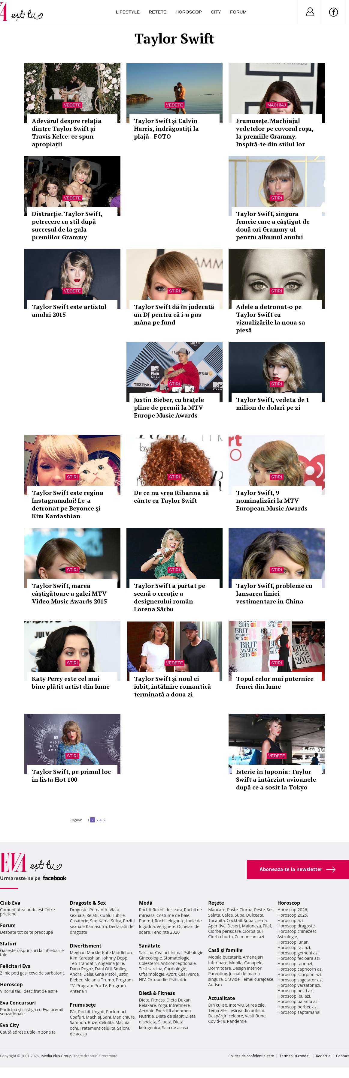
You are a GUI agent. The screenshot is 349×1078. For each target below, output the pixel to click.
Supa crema (255, 920)
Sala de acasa (175, 1027)
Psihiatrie (178, 979)
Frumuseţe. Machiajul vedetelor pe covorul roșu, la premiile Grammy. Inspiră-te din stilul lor (274, 132)
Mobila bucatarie (224, 957)
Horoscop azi (290, 920)
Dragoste (78, 909)
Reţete (216, 903)
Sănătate (150, 945)
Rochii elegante (169, 921)
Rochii (84, 1011)
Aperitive (217, 926)
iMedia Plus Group (56, 1056)
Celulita (106, 1022)
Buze (92, 1022)
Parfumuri (116, 1011)
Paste (232, 909)
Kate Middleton (117, 952)
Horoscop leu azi (294, 996)
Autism (215, 984)
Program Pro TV (91, 985)
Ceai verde (188, 974)
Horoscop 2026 (292, 909)
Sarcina (146, 952)
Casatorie (79, 921)
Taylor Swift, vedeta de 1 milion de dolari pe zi (272, 404)
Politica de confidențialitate (251, 1056)
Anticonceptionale (178, 963)
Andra (76, 974)
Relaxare (147, 1005)
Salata (214, 915)
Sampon (78, 1022)
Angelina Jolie (111, 963)
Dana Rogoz (81, 969)
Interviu (236, 1005)
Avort (171, 974)
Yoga (162, 1005)
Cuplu (105, 915)
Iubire (119, 915)
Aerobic (146, 1011)
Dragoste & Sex (88, 903)
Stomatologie (177, 958)
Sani (107, 1017)
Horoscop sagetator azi (300, 980)
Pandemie (237, 1021)
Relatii (92, 915)
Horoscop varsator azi (299, 985)
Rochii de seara (167, 909)
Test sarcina (150, 969)
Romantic (98, 909)
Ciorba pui (253, 931)
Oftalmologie (151, 974)
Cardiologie (175, 969)
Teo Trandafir (83, 963)
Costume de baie (173, 915)
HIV (142, 979)
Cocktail (234, 920)
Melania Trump (99, 980)
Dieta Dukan (178, 1000)
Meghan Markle (85, 952)
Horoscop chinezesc (297, 931)
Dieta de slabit (170, 1016)
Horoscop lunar (293, 942)
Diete (144, 1000)
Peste (259, 909)
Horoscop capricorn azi (300, 969)
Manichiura (124, 1017)
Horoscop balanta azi (298, 1001)
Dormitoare (219, 968)
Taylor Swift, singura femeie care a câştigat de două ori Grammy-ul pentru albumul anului (273, 225)
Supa (239, 915)
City (216, 11)
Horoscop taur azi (295, 963)
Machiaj (276, 105)
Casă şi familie (225, 950)
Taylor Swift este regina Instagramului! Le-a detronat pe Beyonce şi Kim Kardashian (67, 504)
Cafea (227, 915)
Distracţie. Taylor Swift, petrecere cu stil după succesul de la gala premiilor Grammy (67, 225)
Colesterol (149, 963)
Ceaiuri (162, 952)
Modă (146, 903)
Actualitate (221, 998)
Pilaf (267, 926)
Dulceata (254, 915)
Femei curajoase (257, 979)
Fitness (158, 1000)
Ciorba (245, 909)
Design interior (246, 968)
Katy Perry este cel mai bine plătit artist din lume (71, 682)
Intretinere (179, 1005)
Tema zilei (218, 1010)
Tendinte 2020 (166, 932)
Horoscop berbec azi (298, 1007)
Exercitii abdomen (173, 1011)
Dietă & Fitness (157, 993)
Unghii (98, 1011)
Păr (73, 1011)
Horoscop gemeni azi (298, 953)
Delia (88, 974)
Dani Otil (103, 969)
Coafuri (77, 1017)
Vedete (72, 105)
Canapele (253, 963)
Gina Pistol (105, 974)
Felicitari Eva (15, 966)
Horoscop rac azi (294, 947)
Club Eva (10, 903)
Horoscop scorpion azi (299, 974)
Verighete (165, 926)
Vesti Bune (255, 1016)
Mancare (216, 909)
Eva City (9, 1025)
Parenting (217, 973)
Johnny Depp (114, 958)
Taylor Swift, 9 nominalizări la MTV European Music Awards (272, 500)
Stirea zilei (256, 1005)
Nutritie (146, 1016)
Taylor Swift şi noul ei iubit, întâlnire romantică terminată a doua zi (172, 686)
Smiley (120, 969)
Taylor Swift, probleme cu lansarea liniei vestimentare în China (274, 593)
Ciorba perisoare (224, 931)
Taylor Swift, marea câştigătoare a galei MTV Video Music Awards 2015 (69, 593)
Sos (269, 909)
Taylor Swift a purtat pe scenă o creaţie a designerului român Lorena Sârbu (169, 597)
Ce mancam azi (249, 936)
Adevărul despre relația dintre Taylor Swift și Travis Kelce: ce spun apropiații (67, 132)
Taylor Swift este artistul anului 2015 (69, 311)
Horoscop (188, 11)
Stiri (276, 198)
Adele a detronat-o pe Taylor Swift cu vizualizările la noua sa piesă (270, 318)
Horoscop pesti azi (296, 990)
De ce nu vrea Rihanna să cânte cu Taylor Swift (171, 497)
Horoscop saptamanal (299, 1012)
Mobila (235, 963)
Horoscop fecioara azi (299, 958)
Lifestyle (128, 11)
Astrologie (287, 936)
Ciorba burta (220, 936)
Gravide (232, 979)
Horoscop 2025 (292, 915)
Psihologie (193, 952)
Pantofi (146, 921)
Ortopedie (157, 979)
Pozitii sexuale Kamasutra (102, 923)
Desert (233, 926)
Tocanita (216, 920)
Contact (342, 1056)
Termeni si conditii (295, 1056)
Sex (93, 921)
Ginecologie (150, 958)
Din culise (217, 1005)
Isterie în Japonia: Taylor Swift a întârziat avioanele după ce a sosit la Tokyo (276, 779)
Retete (157, 11)
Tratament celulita (97, 1028)
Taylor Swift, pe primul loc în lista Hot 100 (71, 775)
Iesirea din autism (246, 1010)
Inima (176, 952)
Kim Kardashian (85, 958)
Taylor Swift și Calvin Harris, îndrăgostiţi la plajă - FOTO (166, 128)
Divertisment (85, 945)
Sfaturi (8, 943)
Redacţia (323, 1056)
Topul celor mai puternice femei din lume (275, 682)
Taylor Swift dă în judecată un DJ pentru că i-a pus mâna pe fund (174, 314)
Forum (238, 11)
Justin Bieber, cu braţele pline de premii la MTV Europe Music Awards (169, 407)
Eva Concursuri (18, 1002)
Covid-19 (216, 1021)
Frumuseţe (83, 1005)
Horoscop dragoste (296, 926)
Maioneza (251, 926)
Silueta (164, 1022)
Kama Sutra (110, 921)
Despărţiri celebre (225, 1016)
